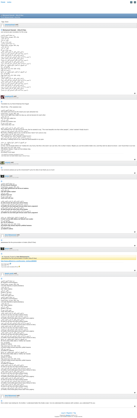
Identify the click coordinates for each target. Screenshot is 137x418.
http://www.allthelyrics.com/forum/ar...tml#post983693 (19, 261)
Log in (63, 413)
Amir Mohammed (10, 235)
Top (74, 413)
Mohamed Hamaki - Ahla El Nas (12, 17)
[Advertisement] (14, 8)
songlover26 (9, 96)
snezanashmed (10, 24)
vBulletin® (68, 415)
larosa (7, 176)
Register (69, 413)
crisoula (7, 162)
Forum (3, 2)
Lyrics (9, 2)
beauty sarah (9, 273)
